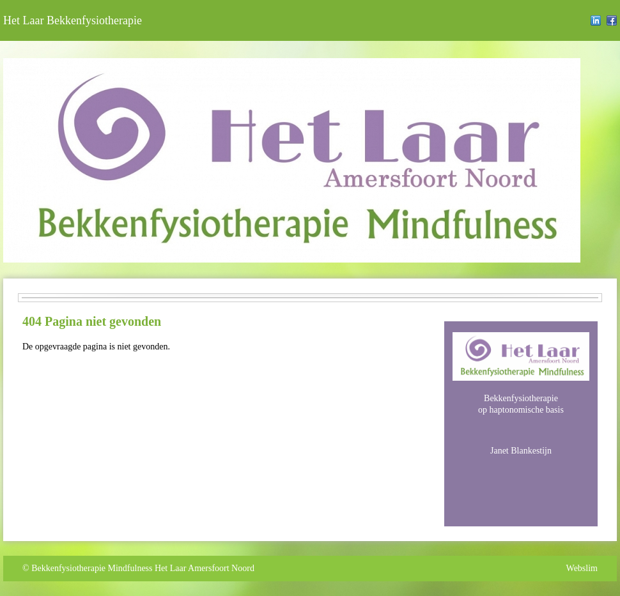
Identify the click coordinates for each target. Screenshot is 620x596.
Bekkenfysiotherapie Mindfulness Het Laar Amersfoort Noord (142, 568)
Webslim (582, 568)
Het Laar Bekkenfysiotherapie (72, 20)
